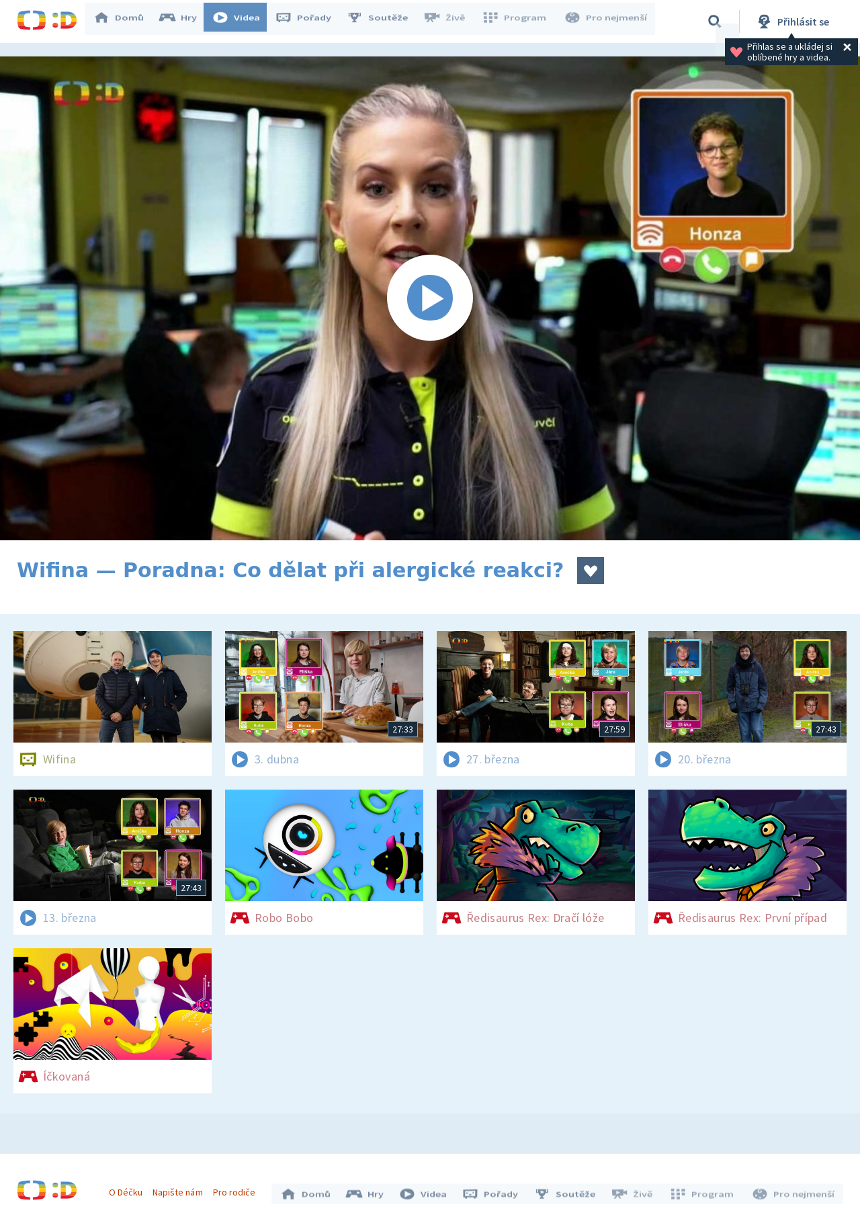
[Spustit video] (430, 298)
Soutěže (383, 21)
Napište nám (181, 1189)
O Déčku (129, 1189)
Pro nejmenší (606, 21)
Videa (242, 21)
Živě (450, 21)
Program (518, 21)
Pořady (310, 21)
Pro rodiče (237, 1189)
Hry (184, 21)
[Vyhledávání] (715, 21)
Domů (125, 21)
